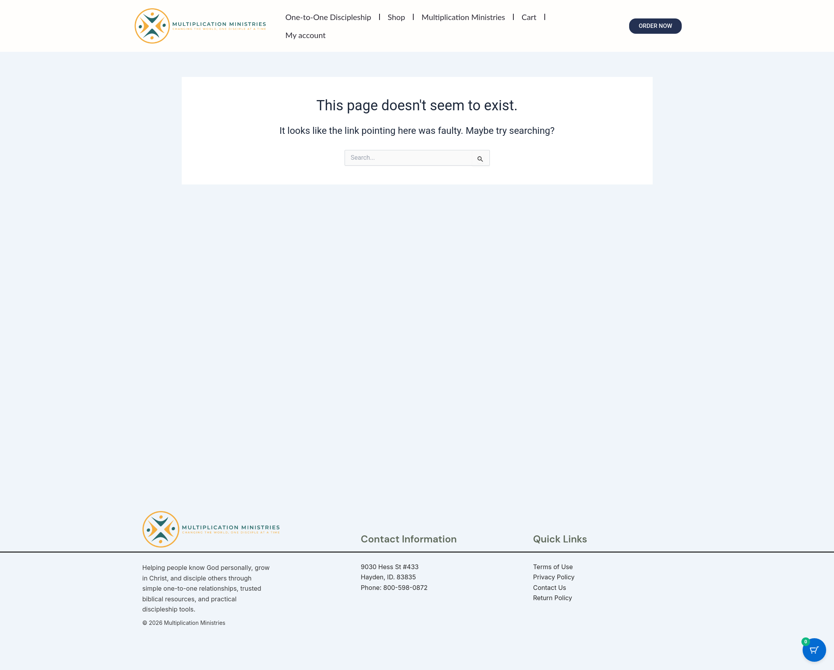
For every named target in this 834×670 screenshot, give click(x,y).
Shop (396, 17)
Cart (529, 17)
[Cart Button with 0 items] (814, 647)
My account (305, 35)
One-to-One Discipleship (328, 17)
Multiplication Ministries (463, 17)
